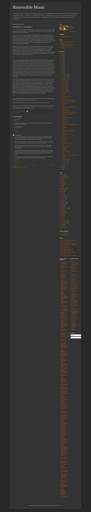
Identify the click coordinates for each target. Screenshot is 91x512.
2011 (62, 65)
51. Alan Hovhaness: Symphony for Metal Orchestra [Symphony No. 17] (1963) (64, 492)
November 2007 (65, 76)
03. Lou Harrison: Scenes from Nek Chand (64, 271)
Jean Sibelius (73, 291)
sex (61, 218)
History (63, 129)
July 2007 (64, 82)
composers (63, 177)
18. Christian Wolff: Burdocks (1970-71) (64, 340)
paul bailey (16, 119)
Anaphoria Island (74, 262)
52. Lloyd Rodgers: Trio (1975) (64, 497)
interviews (62, 189)
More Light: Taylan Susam (66, 96)
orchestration (63, 203)
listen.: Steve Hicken (64, 246)
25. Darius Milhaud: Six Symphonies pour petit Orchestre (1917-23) (64, 380)
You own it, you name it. (66, 159)
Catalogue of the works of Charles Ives (74, 271)
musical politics (63, 195)
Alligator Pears (64, 134)
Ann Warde (73, 266)
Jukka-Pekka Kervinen (73, 298)
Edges (63, 144)
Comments (73, 337)
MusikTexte (73, 308)
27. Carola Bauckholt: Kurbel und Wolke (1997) (64, 387)
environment (63, 183)
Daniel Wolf (70, 26)
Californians (64, 115)
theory (62, 224)
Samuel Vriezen (74, 318)
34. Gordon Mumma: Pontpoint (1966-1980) (64, 415)
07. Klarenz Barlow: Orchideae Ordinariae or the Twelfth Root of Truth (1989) (64, 288)
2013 (62, 62)
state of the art (63, 220)
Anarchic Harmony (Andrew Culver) (74, 264)
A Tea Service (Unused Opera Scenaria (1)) (69, 107)
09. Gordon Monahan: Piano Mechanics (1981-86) (64, 302)
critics (62, 179)
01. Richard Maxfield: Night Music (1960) (64, 262)
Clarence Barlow (74, 277)
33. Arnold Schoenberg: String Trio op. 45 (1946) (64, 411)
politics (62, 209)
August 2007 (64, 81)
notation (62, 200)
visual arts (62, 227)
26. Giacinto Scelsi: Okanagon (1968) (64, 385)
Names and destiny (65, 146)
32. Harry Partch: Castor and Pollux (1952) (64, 408)
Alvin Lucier (73, 260)
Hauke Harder (73, 288)
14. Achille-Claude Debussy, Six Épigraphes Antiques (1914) (64, 321)
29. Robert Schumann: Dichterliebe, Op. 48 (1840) (64, 397)
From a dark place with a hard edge (68, 101)
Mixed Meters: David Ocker (66, 247)
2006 (62, 165)
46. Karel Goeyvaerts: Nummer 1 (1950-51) (64, 467)
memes (62, 192)
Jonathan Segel (74, 296)
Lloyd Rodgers (74, 302)
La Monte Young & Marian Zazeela (74, 301)
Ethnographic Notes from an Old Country (69, 112)
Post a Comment (18, 162)
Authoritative (64, 108)
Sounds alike (64, 149)
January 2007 (64, 163)
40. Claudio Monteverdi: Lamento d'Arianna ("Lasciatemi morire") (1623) (64, 439)
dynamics (62, 182)
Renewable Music (29, 7)
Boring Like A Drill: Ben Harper (66, 241)
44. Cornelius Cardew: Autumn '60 (64, 458)
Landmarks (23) (65, 103)
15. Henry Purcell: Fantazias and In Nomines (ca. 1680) (64, 326)
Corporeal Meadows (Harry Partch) (74, 279)
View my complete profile (71, 31)
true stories (63, 226)
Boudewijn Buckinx (73, 268)
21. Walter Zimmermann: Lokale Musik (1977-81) (63, 360)
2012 (62, 64)
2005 (62, 167)
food (61, 185)
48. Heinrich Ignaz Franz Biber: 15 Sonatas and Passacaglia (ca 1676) (64, 476)
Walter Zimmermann (73, 329)
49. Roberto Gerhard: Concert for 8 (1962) (64, 481)
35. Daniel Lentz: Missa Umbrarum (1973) (64, 419)
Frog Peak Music (74, 285)
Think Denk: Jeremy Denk (65, 253)
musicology (63, 197)
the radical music (64, 223)
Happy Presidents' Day (66, 110)
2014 (62, 60)
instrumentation (63, 188)
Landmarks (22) (65, 122)
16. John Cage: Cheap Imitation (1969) (64, 330)
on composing (18, 112)
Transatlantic (64, 139)
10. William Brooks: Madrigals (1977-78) (64, 306)
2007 (62, 72)
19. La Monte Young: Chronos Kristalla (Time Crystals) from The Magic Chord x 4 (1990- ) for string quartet (64, 345)
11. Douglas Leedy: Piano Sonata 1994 (64, 309)
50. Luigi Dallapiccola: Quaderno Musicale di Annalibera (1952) (64, 485)
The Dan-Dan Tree (65, 120)
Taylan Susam (73, 320)
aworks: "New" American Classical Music (68, 240)
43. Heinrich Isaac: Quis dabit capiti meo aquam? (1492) (64, 454)
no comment (63, 198)
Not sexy (63, 157)
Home (34, 164)
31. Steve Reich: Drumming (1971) (64, 405)
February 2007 (65, 91)
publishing (63, 211)
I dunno (63, 132)
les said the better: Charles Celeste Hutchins (68, 244)
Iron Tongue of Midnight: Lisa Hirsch (67, 243)
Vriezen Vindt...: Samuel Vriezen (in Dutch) (68, 255)
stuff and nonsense (64, 221)
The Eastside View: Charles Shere (67, 250)
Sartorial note (64, 127)
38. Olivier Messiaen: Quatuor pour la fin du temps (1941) (64, 431)
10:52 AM (16, 131)
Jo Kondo (73, 292)
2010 (62, 67)
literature (62, 191)
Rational (63, 94)
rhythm (62, 215)
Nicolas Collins (74, 309)
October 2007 (64, 77)
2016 (62, 57)
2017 (62, 55)
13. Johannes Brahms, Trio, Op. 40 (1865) (64, 317)
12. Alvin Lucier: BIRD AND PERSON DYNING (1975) (64, 313)
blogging (62, 174)
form (61, 186)
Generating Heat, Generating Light (68, 100)
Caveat (63, 153)
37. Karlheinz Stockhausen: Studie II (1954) (63, 426)
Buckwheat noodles (65, 161)
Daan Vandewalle (74, 282)
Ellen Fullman (73, 283)
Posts (72, 335)
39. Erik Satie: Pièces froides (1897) (63, 434)
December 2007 (65, 74)
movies (62, 194)
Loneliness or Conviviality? (67, 117)
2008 (62, 70)
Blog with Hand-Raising (66, 151)
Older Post (53, 164)
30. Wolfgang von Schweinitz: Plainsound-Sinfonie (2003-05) (64, 401)
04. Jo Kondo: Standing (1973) (64, 274)
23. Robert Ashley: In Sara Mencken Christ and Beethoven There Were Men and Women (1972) (64, 370)
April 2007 (64, 88)
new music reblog (64, 233)
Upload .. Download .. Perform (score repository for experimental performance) (74, 324)
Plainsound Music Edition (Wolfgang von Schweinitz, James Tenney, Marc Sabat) (74, 313)
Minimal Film (64, 141)
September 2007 (65, 79)
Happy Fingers (64, 137)
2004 (62, 169)
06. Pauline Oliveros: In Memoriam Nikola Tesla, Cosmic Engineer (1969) (64, 282)
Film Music (64, 93)
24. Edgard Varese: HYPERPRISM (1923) (64, 375)
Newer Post (15, 164)
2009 (62, 69)
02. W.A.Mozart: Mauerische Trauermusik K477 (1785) (64, 267)
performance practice (64, 208)
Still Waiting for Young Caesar (67, 114)
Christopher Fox (74, 275)
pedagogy (62, 206)
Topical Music (64, 148)
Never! (63, 135)
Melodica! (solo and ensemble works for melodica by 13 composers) (68, 45)
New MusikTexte (65, 98)
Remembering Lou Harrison (67, 142)
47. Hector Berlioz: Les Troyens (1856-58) (64, 471)
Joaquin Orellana (74, 294)
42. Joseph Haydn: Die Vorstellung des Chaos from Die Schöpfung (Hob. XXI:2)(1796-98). (64, 449)
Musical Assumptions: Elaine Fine (67, 249)
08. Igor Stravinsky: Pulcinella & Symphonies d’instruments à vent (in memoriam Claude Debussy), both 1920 (64, 295)
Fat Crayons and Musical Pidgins (68, 130)
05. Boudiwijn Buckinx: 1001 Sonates (63, 277)
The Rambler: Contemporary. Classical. (68, 252)
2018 (62, 53)
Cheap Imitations (64, 176)
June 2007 (64, 84)
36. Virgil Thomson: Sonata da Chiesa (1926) (64, 422)
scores (62, 217)
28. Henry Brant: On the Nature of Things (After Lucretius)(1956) (64, 392)
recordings (63, 212)
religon (62, 214)
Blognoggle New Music (65, 234)
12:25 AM (16, 159)
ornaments (62, 205)
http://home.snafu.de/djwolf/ (66, 36)
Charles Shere (73, 274)
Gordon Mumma (74, 286)
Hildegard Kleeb (74, 289)
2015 (62, 58)
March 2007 (64, 89)
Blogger (60, 505)
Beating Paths (64, 119)
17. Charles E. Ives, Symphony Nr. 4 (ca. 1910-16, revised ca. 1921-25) (64, 335)
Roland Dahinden (74, 317)
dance (62, 180)
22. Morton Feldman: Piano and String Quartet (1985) (64, 365)
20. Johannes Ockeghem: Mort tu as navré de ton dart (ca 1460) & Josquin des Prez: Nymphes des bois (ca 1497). (64, 353)
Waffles (63, 105)
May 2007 (64, 86)
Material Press (73, 304)
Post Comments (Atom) (22, 167)
